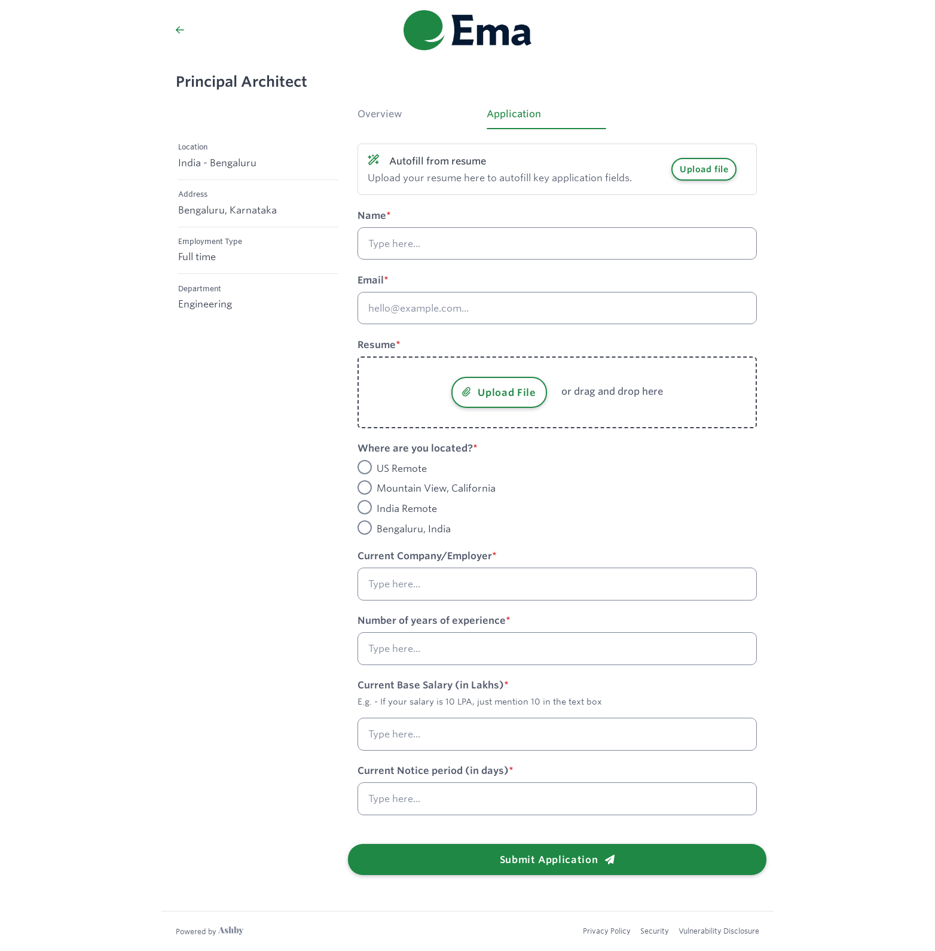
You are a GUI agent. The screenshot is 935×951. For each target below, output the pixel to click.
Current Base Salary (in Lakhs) (431, 685)
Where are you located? (415, 448)
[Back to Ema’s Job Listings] (180, 30)
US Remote (402, 468)
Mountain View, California (436, 489)
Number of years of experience (432, 620)
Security (654, 930)
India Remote (407, 508)
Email (371, 280)
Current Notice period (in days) (433, 770)
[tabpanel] (557, 502)
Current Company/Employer (425, 556)
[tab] (417, 117)
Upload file (704, 169)
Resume (377, 344)
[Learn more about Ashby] (209, 931)
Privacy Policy (607, 930)
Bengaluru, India (414, 529)
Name (372, 215)
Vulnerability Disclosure (719, 930)
